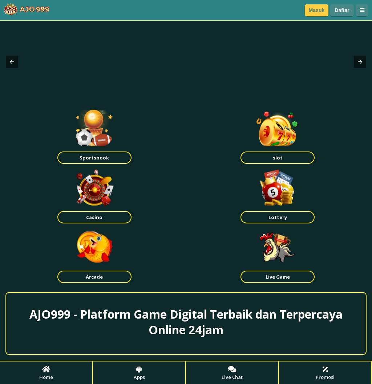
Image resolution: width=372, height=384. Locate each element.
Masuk (317, 10)
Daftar (342, 10)
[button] (12, 62)
